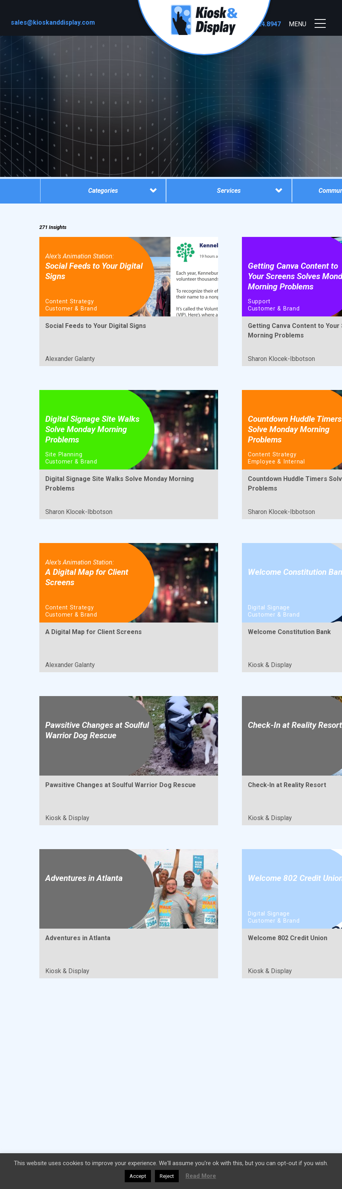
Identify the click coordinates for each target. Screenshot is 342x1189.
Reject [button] (167, 1176)
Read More (200, 1175)
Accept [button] (137, 1176)
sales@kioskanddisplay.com (53, 22)
